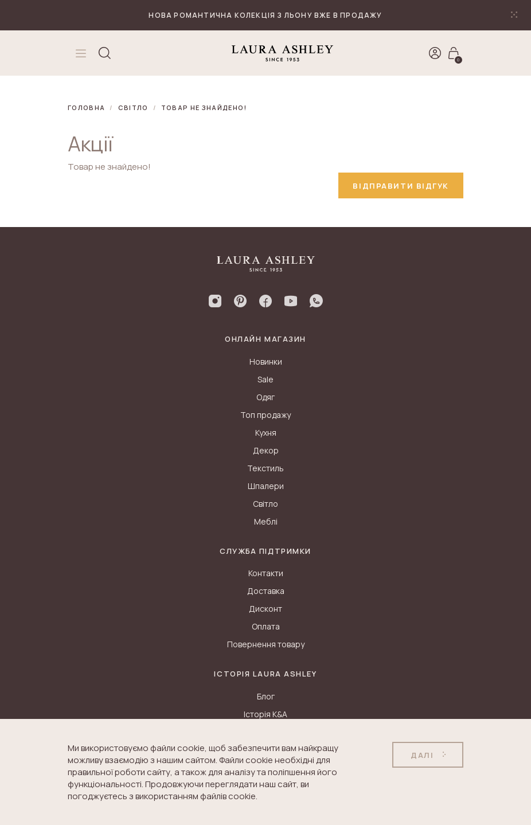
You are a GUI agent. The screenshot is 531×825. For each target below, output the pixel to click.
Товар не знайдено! (204, 107)
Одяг (265, 397)
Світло (133, 107)
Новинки (265, 361)
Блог (266, 696)
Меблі (266, 521)
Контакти (265, 573)
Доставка (265, 590)
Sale (265, 379)
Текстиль (265, 468)
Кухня (265, 432)
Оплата (266, 626)
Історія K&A (265, 714)
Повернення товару (265, 644)
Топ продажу (265, 414)
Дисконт (265, 608)
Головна (86, 107)
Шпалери (266, 485)
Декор (266, 450)
